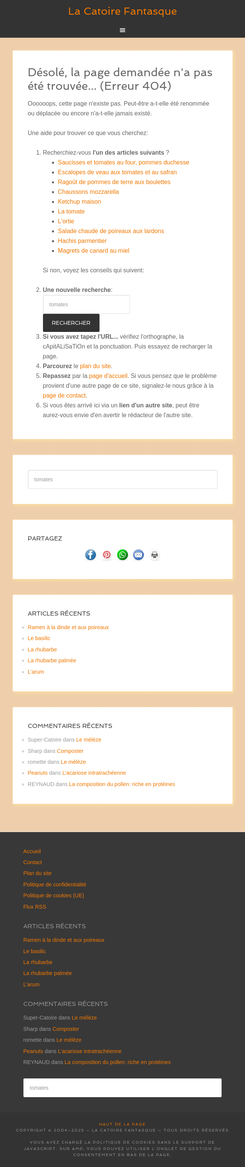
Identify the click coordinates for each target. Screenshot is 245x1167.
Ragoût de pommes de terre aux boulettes (114, 182)
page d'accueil (108, 376)
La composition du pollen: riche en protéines (122, 784)
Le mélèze (88, 740)
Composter (70, 751)
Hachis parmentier (82, 241)
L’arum (36, 672)
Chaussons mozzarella (88, 192)
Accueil (32, 851)
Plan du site (37, 873)
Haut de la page (122, 1124)
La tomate (71, 211)
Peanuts (38, 773)
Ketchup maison (79, 201)
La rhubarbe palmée (52, 660)
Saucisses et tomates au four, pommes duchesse (124, 162)
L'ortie (66, 221)
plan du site (95, 366)
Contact (32, 862)
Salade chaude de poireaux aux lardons (111, 231)
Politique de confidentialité (54, 884)
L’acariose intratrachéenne (94, 773)
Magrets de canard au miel (93, 250)
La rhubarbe (42, 649)
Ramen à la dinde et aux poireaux (68, 627)
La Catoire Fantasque (122, 11)
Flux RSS (34, 907)
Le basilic (39, 638)
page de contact (64, 395)
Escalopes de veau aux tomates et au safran (117, 172)
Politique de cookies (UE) (53, 895)
